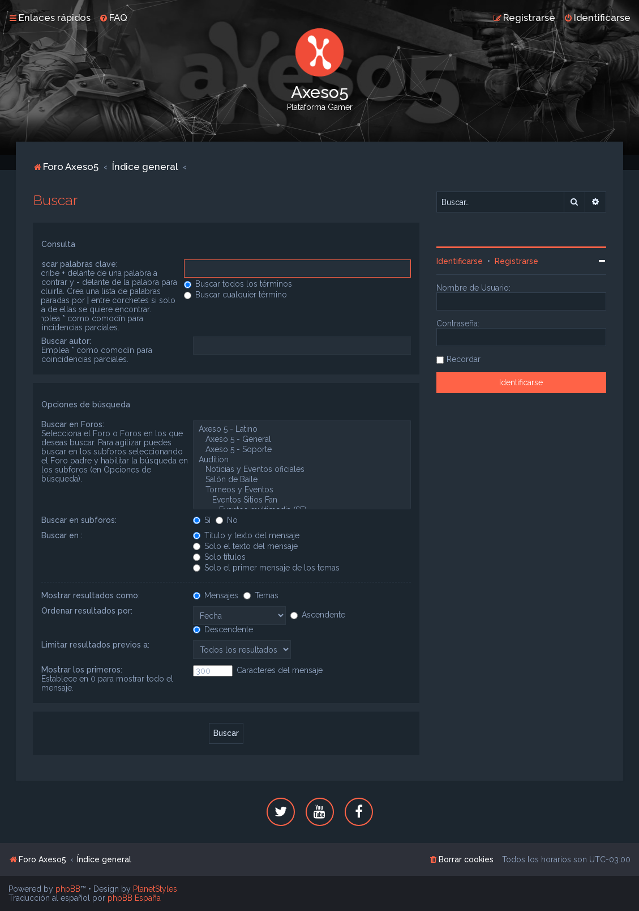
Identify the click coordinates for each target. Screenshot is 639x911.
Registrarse (516, 261)
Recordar (464, 359)
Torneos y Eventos (302, 490)
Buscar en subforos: (79, 520)
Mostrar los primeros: (81, 669)
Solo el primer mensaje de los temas (266, 567)
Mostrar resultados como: (90, 595)
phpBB (67, 888)
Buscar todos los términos (238, 283)
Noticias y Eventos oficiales (302, 470)
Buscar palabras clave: (75, 264)
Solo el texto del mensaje (245, 546)
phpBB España (134, 898)
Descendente (223, 629)
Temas (260, 595)
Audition (302, 460)
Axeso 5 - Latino (302, 429)
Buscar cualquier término (235, 294)
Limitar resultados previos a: (95, 644)
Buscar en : (62, 535)
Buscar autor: (66, 341)
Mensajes (215, 595)
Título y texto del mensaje (246, 535)
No (227, 520)
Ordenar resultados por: (86, 610)
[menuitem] (113, 17)
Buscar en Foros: (72, 424)
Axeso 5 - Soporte (302, 450)
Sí (202, 520)
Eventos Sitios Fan (302, 500)
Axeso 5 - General (302, 440)
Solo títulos (219, 556)
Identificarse (459, 261)
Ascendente (317, 614)
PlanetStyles (155, 888)
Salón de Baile (302, 480)
